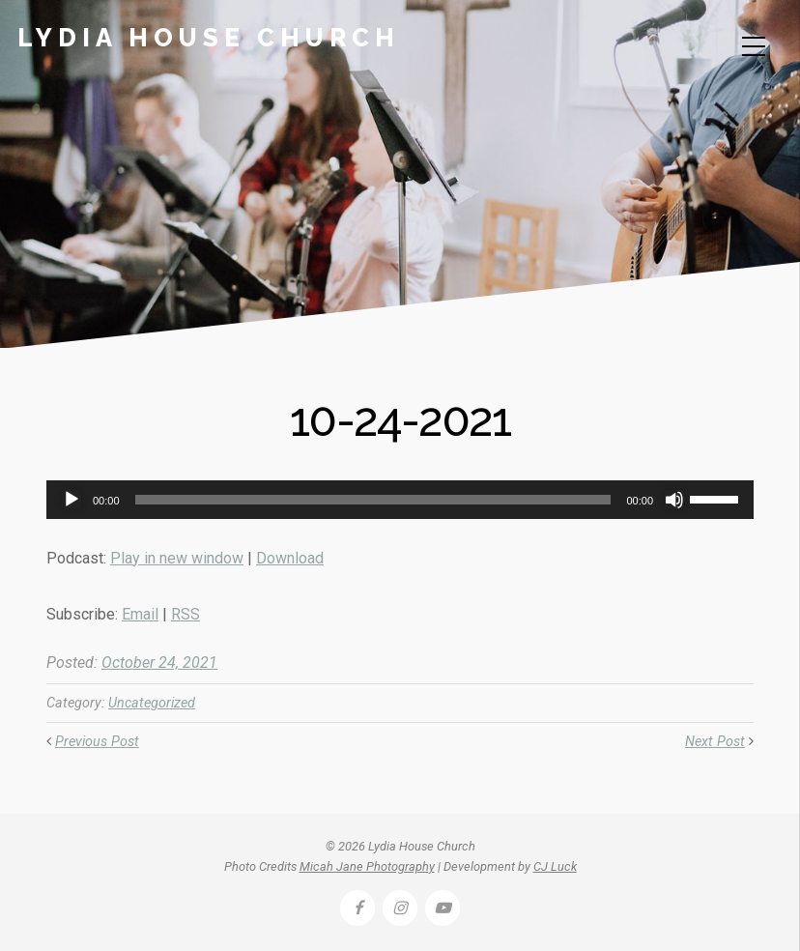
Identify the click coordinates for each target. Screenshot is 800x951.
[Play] (71, 499)
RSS (185, 614)
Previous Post (97, 742)
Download (290, 558)
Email (140, 614)
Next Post (715, 742)
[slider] (373, 499)
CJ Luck (555, 866)
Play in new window (176, 558)
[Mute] (674, 499)
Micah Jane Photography (367, 866)
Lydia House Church (208, 37)
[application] (400, 499)
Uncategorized (151, 703)
